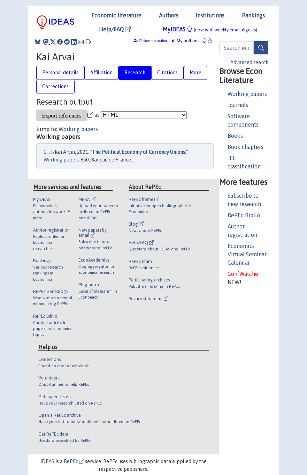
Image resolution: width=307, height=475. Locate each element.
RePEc (74, 461)
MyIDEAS (210, 29)
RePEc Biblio (244, 215)
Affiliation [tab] (101, 72)
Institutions (209, 15)
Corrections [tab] (55, 86)
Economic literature (116, 15)
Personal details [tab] (60, 72)
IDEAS (47, 461)
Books (235, 136)
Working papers (247, 94)
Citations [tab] (167, 72)
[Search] (261, 47)
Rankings (253, 15)
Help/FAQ (115, 29)
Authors (168, 15)
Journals (238, 105)
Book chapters (245, 147)
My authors (185, 40)
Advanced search (249, 62)
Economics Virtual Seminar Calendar (247, 254)
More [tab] (195, 72)
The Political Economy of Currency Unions (138, 152)
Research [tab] (134, 72)
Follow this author (153, 41)
